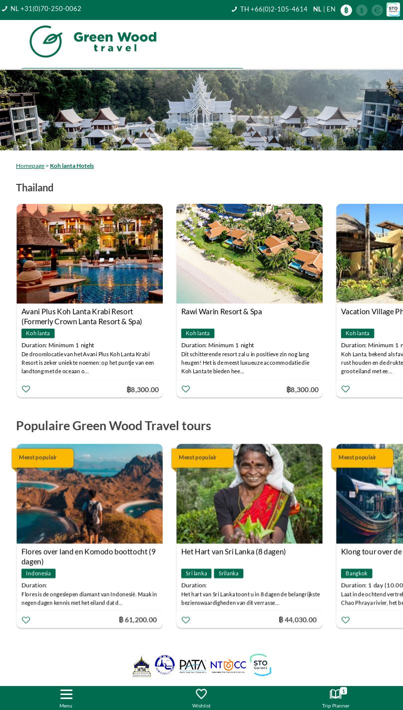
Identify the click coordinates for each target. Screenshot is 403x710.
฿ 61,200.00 (138, 619)
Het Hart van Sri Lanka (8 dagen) (233, 551)
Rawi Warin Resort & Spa (221, 311)
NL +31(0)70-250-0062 (45, 8)
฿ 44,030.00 (298, 619)
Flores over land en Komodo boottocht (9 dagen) (88, 553)
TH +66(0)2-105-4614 (274, 9)
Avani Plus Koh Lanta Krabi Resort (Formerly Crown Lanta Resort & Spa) (81, 312)
